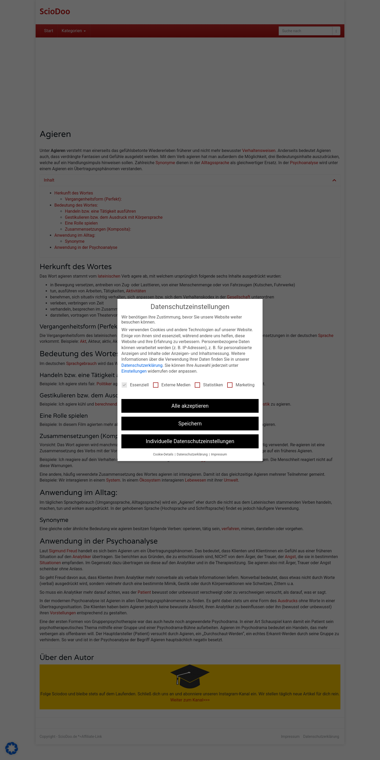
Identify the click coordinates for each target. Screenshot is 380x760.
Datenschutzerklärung (142, 364)
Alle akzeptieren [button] (189, 404)
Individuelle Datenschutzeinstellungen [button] (190, 440)
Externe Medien (172, 383)
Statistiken (209, 383)
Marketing (240, 383)
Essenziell (135, 383)
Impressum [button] (219, 453)
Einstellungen (134, 369)
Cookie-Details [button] (163, 453)
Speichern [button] (190, 422)
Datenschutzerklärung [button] (192, 453)
